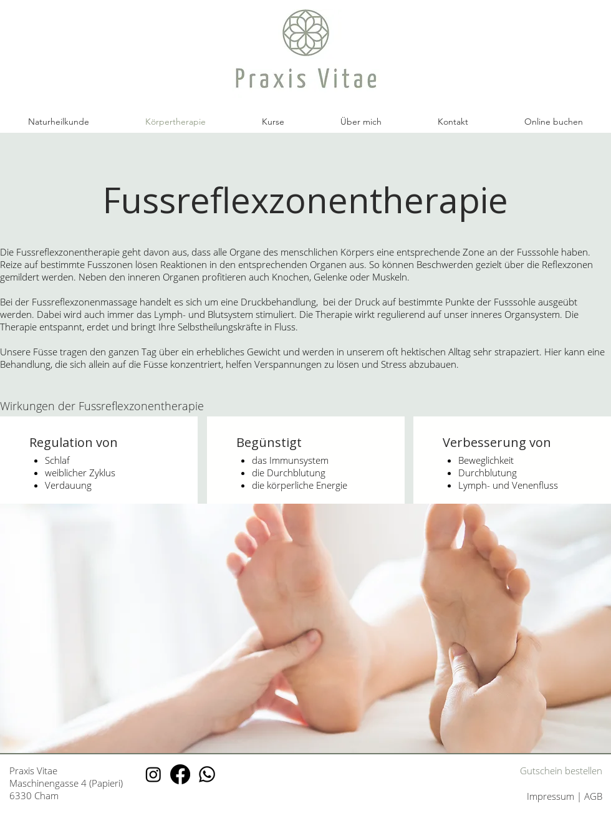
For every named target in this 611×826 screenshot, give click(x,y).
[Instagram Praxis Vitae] (153, 774)
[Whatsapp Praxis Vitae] (207, 774)
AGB (593, 796)
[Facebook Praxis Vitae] (180, 774)
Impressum (552, 796)
